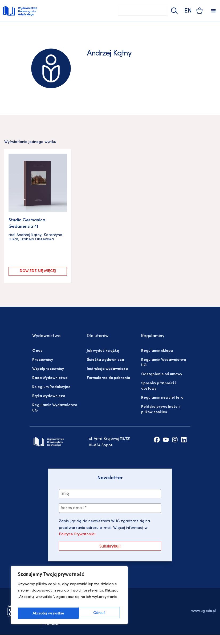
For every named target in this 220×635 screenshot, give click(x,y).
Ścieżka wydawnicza (105, 360)
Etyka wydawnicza (48, 396)
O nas (37, 351)
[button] (214, 10)
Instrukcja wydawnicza (107, 369)
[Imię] (110, 494)
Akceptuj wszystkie (90, 613)
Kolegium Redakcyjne (51, 387)
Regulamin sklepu (157, 351)
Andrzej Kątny (29, 235)
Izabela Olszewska (37, 239)
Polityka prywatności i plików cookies (160, 409)
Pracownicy (42, 360)
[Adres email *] (110, 509)
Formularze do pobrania (108, 378)
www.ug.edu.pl (203, 611)
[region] (69, 596)
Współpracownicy (48, 369)
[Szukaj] (173, 11)
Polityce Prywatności (77, 535)
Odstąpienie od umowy (161, 374)
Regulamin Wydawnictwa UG (54, 408)
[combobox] (143, 11)
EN (188, 11)
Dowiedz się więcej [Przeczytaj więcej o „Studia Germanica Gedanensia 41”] (38, 271)
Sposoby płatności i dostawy (158, 386)
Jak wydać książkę (103, 351)
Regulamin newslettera (162, 398)
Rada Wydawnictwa (50, 378)
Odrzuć (38, 613)
